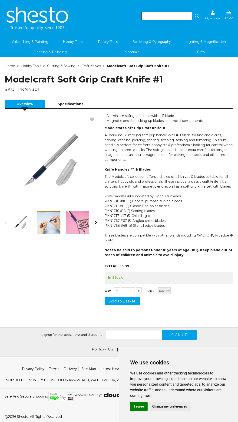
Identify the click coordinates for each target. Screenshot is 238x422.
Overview (25, 104)
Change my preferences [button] (169, 406)
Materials (132, 52)
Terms (54, 369)
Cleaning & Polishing (50, 52)
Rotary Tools (108, 42)
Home (10, 66)
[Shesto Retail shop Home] (38, 29)
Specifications (70, 104)
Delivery (70, 369)
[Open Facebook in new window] (118, 349)
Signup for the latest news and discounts (71, 334)
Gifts (201, 52)
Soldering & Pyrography (152, 42)
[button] (197, 16)
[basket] (229, 15)
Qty (108, 290)
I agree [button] (139, 406)
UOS (151, 290)
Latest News (111, 369)
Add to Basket (122, 301)
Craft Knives (91, 66)
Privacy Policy (33, 369)
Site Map (89, 369)
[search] (166, 16)
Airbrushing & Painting (30, 42)
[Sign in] (213, 15)
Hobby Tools (73, 42)
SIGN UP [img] (179, 335)
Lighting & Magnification (206, 42)
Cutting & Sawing (61, 66)
